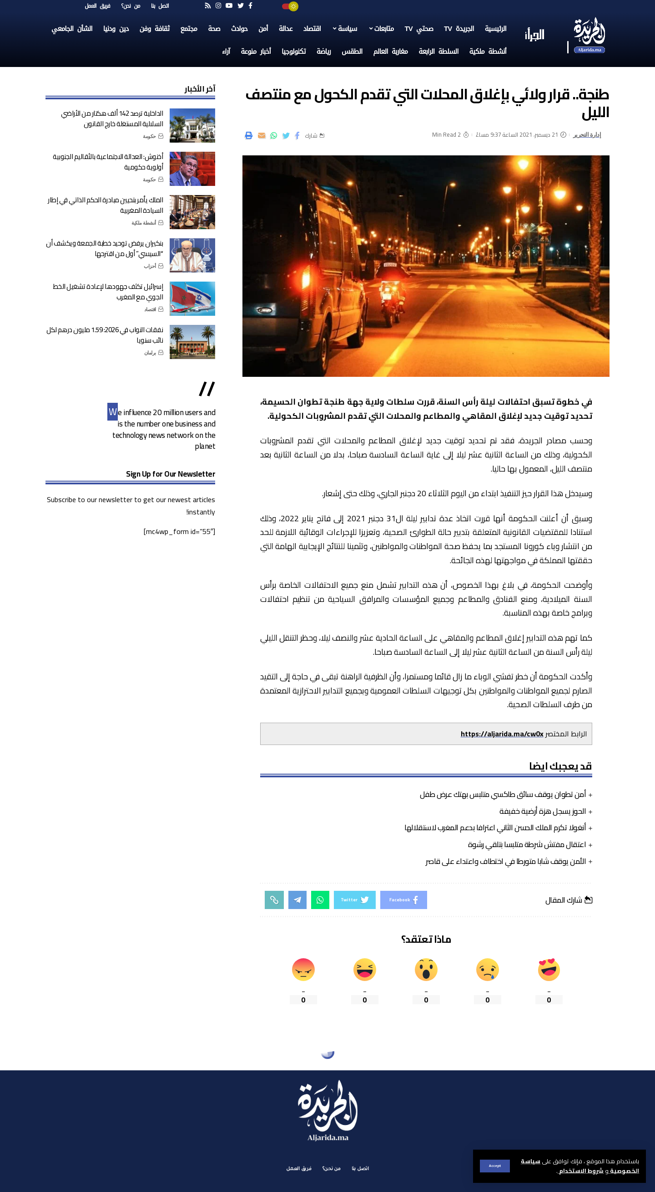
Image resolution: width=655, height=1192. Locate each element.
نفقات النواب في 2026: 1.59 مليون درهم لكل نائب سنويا (104, 335)
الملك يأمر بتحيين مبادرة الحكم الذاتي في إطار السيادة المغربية (105, 205)
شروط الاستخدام (581, 1170)
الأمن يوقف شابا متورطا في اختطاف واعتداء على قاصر (506, 861)
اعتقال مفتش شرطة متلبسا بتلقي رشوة (527, 844)
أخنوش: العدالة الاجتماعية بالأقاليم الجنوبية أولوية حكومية (108, 162)
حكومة (149, 136)
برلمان (150, 352)
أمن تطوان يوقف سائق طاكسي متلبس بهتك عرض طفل (503, 794)
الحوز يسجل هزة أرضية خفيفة (542, 811)
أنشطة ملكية (143, 223)
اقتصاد (150, 309)
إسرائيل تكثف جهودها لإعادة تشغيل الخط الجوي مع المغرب (108, 291)
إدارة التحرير (587, 134)
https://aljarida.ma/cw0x (502, 733)
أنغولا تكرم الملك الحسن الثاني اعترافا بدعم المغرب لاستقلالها (495, 827)
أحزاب (150, 266)
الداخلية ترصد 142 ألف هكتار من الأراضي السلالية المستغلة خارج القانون (112, 118)
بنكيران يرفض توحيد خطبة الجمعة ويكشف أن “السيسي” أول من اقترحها (104, 248)
